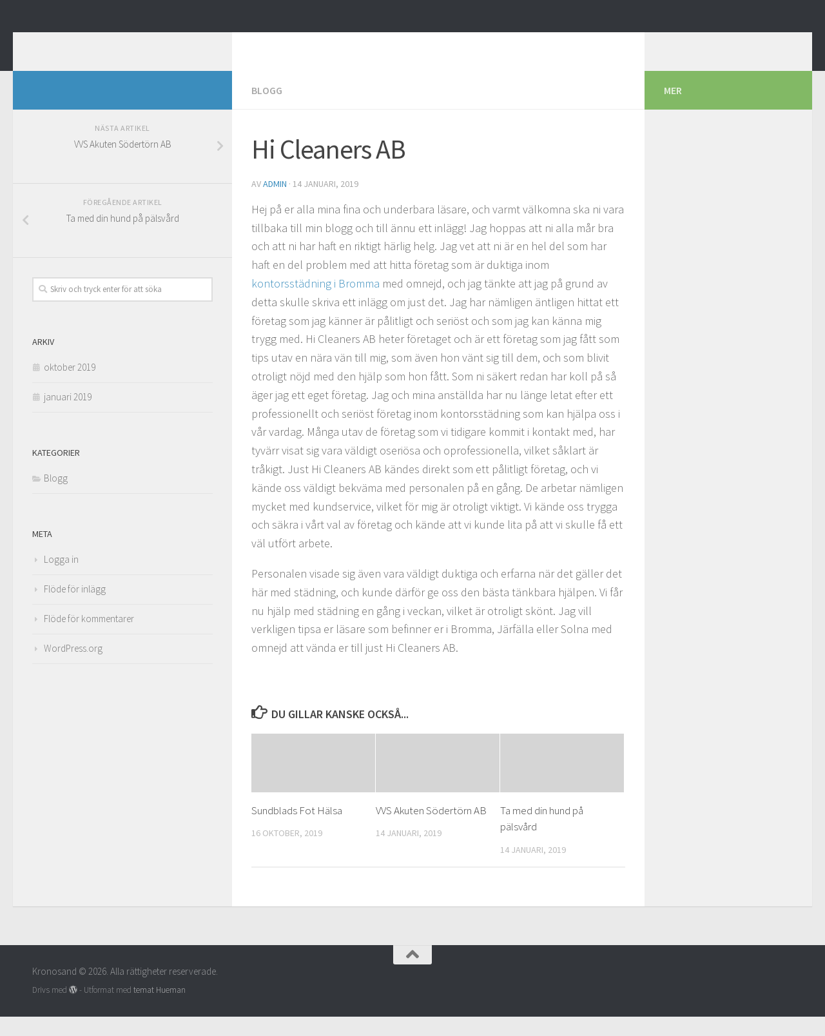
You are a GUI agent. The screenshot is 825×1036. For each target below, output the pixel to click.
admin (275, 203)
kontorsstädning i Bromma (315, 302)
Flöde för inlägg (75, 608)
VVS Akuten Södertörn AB (431, 830)
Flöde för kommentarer (89, 638)
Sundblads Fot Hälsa (296, 830)
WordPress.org (73, 667)
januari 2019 (68, 416)
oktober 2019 (69, 386)
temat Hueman (159, 1009)
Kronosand (95, 44)
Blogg (266, 109)
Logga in (61, 578)
